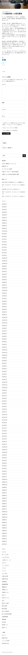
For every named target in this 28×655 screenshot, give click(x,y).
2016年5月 (4, 277)
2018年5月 (4, 220)
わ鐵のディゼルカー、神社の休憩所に (10, 171)
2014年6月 (4, 333)
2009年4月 (4, 501)
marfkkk (22, 184)
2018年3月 (4, 223)
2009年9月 (4, 487)
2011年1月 (4, 444)
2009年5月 (4, 498)
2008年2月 (4, 538)
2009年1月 (4, 509)
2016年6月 (4, 274)
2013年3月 (4, 374)
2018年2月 (4, 225)
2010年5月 (4, 465)
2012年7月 (4, 395)
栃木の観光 (4, 608)
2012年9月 (4, 390)
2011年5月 (4, 433)
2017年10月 (4, 231)
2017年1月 (4, 255)
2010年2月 (4, 474)
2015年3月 (4, 309)
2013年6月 (4, 366)
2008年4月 (4, 533)
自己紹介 (4, 622)
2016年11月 (4, 260)
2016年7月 (4, 271)
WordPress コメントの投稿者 (15, 182)
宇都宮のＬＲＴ (5, 592)
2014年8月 (4, 328)
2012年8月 (4, 393)
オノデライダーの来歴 (7, 169)
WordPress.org (5, 643)
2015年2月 (4, 312)
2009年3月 (4, 503)
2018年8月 (4, 214)
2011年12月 (4, 414)
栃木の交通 (4, 605)
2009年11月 (4, 482)
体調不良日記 (5, 578)
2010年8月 (4, 457)
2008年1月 (4, 541)
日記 (4, 71)
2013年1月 (4, 379)
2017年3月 (4, 250)
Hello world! (4, 182)
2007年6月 (4, 544)
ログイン (4, 635)
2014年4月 (4, 339)
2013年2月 (4, 376)
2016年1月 (4, 285)
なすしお (4, 562)
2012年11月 (4, 384)
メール (4, 109)
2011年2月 (4, 441)
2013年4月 (4, 371)
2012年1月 (4, 411)
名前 (3, 102)
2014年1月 (4, 347)
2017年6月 (4, 241)
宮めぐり (4, 595)
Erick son (15, 189)
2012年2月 (4, 409)
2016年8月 (4, 268)
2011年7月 (4, 428)
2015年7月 (4, 298)
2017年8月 (4, 236)
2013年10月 (4, 355)
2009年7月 (4, 492)
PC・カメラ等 (5, 554)
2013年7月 (4, 363)
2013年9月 (4, 357)
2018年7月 (4, 217)
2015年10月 (4, 290)
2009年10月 (4, 484)
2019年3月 (4, 206)
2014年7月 (4, 331)
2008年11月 (4, 514)
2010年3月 (4, 471)
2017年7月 (4, 239)
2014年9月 (4, 325)
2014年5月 (4, 336)
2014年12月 (4, 317)
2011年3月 (4, 438)
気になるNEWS (5, 611)
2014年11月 (4, 320)
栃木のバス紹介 (5, 603)
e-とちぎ (4, 551)
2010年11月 (4, 449)
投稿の (4, 638)
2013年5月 (4, 368)
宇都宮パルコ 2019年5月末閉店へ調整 (10, 174)
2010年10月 (4, 452)
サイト (3, 116)
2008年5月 (4, 530)
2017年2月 (4, 252)
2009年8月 (4, 490)
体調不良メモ (5, 166)
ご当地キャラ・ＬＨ (6, 560)
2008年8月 (4, 522)
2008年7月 (4, 525)
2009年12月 (4, 479)
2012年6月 (4, 398)
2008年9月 (4, 519)
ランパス (4, 570)
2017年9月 (4, 233)
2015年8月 (4, 295)
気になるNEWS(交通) (7, 614)
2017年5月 (4, 244)
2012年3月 (4, 406)
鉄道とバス (4, 627)
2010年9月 (4, 455)
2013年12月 (4, 349)
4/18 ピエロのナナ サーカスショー (10, 184)
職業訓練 (4, 619)
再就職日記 (4, 581)
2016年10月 (4, 263)
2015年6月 (4, 301)
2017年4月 (4, 247)
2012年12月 (4, 382)
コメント (4, 84)
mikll (21, 196)
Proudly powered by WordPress (7, 652)
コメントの (5, 640)
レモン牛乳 (4, 573)
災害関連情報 (5, 616)
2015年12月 (4, 287)
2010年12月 (4, 447)
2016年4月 (4, 279)
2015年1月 (4, 314)
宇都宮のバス (5, 589)
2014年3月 (4, 341)
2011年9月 (4, 422)
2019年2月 (4, 209)
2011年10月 (4, 420)
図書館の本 (4, 587)
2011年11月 (4, 417)
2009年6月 (4, 495)
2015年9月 (4, 293)
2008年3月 (4, 536)
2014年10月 (4, 322)
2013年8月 (4, 360)
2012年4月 (4, 403)
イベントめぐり (5, 565)
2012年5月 (4, 401)
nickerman (22, 192)
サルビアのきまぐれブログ (10, 4)
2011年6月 (4, 430)
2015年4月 (4, 306)
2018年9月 (4, 212)
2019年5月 (4, 204)
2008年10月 (4, 517)
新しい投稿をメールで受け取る (10, 130)
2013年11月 (4, 352)
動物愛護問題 (5, 584)
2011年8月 (4, 425)
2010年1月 (4, 476)
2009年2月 (4, 506)
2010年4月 (4, 468)
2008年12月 (4, 511)
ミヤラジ (4, 568)
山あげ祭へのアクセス (7, 189)
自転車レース (5, 624)
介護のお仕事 (5, 576)
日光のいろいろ (5, 597)
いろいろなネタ (5, 557)
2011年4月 (4, 436)
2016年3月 (4, 282)
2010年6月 (4, 463)
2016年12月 (4, 258)
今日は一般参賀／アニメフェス (9, 163)
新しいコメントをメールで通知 (10, 127)
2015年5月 (4, 304)
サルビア (9, 11)
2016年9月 (4, 266)
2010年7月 (4, 460)
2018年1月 (4, 228)
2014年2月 (4, 344)
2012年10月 (4, 387)
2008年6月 (4, 527)
